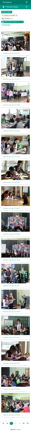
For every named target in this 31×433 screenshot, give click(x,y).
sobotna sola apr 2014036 (11, 105)
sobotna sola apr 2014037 (11, 53)
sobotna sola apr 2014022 (11, 415)
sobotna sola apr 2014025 (11, 363)
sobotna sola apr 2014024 (11, 337)
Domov (3, 7)
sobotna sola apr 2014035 (11, 79)
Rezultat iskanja (12, 7)
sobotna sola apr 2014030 (11, 260)
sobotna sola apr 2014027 (11, 286)
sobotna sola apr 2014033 (11, 131)
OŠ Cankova (7, 2)
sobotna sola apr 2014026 (11, 389)
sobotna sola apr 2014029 (11, 234)
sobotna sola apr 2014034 (11, 156)
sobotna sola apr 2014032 (11, 208)
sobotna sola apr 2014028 (11, 311)
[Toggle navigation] (26, 2)
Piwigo (19, 429)
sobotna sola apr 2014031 (11, 182)
